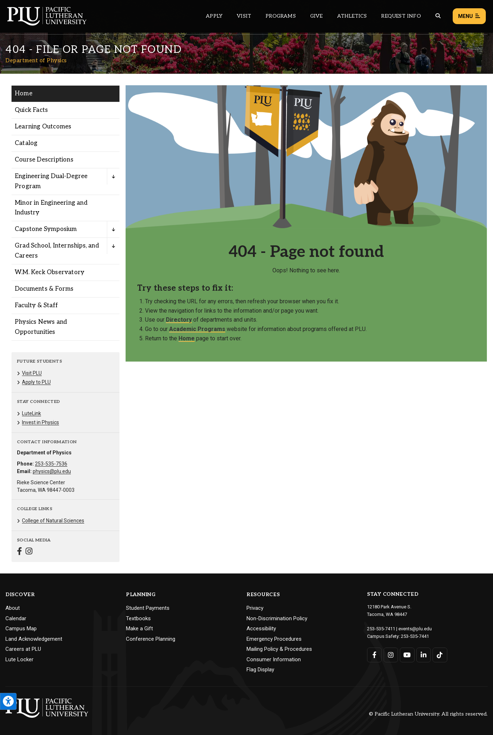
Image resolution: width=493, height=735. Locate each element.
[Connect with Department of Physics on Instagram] (29, 552)
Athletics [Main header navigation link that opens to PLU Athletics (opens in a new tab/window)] (352, 16)
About (12, 608)
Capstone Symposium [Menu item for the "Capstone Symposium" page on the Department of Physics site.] (46, 229)
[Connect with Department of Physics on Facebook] (19, 552)
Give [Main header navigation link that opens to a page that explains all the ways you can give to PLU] (316, 16)
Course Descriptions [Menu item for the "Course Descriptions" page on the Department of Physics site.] (44, 159)
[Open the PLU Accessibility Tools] (8, 701)
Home (186, 338)
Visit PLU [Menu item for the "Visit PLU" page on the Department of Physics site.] (32, 373)
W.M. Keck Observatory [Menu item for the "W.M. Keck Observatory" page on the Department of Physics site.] (49, 272)
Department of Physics (36, 60)
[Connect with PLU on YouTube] (407, 655)
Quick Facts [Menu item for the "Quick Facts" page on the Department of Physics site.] (31, 110)
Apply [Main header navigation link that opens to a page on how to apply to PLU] (214, 16)
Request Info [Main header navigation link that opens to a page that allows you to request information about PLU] (401, 16)
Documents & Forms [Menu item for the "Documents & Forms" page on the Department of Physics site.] (44, 288)
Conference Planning (150, 639)
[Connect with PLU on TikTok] (440, 655)
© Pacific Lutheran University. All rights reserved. (428, 714)
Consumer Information (273, 659)
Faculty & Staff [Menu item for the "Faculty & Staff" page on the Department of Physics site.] (36, 305)
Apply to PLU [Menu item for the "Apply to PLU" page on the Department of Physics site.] (36, 382)
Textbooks (138, 618)
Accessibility (261, 628)
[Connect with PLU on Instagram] (391, 655)
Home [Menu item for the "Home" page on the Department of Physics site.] (23, 93)
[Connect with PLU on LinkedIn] (423, 655)
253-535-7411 (381, 628)
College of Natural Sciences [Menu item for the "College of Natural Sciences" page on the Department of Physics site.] (53, 520)
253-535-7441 (415, 636)
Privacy (254, 608)
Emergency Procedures (274, 639)
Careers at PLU (23, 649)
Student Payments (147, 608)
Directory (179, 319)
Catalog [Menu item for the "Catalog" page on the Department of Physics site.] (26, 143)
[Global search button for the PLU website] (438, 16)
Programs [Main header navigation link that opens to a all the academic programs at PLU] (281, 16)
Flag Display (260, 669)
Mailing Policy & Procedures (279, 649)
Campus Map (21, 628)
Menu (469, 16)
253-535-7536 (51, 464)
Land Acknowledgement (33, 639)
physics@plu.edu (52, 471)
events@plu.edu (415, 628)
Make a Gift (139, 628)
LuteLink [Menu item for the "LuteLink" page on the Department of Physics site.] (31, 413)
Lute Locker (19, 659)
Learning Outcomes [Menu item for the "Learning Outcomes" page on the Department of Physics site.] (43, 126)
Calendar (15, 618)
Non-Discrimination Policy (276, 618)
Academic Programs (197, 329)
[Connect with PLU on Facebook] (374, 655)
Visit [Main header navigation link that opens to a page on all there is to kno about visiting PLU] (244, 16)
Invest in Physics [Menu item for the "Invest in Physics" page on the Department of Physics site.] (40, 422)
